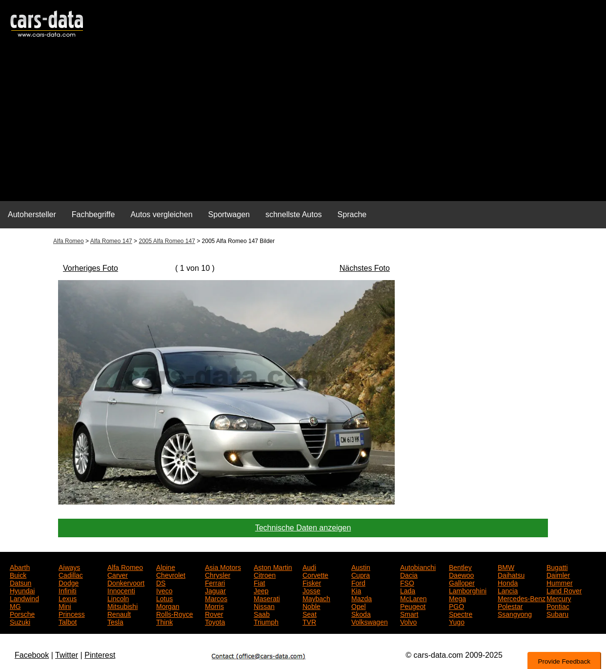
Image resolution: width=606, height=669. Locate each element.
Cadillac (71, 574)
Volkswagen (369, 621)
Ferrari (215, 582)
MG (15, 605)
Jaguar (215, 590)
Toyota (215, 621)
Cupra (360, 574)
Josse (312, 590)
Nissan (264, 605)
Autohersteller (32, 214)
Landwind (24, 598)
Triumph (266, 621)
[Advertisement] (303, 125)
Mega (457, 598)
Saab (262, 613)
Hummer (559, 582)
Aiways (69, 566)
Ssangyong (515, 613)
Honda (508, 582)
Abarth (20, 566)
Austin (360, 566)
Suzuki (20, 621)
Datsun (20, 582)
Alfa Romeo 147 (111, 241)
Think (164, 621)
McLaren (413, 598)
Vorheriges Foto (90, 268)
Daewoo (461, 574)
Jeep (261, 590)
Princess (72, 613)
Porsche (22, 613)
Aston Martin (273, 566)
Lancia (508, 590)
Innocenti (121, 590)
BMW (506, 566)
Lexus (68, 598)
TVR (309, 621)
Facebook (32, 655)
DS (160, 582)
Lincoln (118, 598)
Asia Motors (223, 566)
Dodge (69, 582)
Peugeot (412, 605)
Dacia (409, 574)
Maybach (316, 598)
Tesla (115, 621)
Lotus (164, 598)
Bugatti (557, 566)
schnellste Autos (293, 214)
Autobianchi (418, 566)
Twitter (66, 655)
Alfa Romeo (68, 241)
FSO (407, 582)
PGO (456, 605)
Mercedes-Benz (521, 598)
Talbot (68, 621)
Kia (356, 590)
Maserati (267, 598)
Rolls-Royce (174, 613)
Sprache (352, 214)
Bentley (460, 566)
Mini (65, 605)
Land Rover (564, 590)
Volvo (408, 621)
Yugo (457, 621)
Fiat (259, 582)
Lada (407, 590)
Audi (309, 566)
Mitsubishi (122, 605)
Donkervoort (125, 582)
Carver (117, 574)
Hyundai (22, 590)
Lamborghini (467, 590)
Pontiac (557, 605)
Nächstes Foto (365, 268)
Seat (310, 613)
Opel (358, 605)
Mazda (361, 598)
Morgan (167, 605)
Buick (18, 574)
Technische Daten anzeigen (303, 528)
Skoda (361, 613)
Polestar (510, 605)
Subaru (557, 613)
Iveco (164, 590)
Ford (358, 582)
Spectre (460, 613)
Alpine (165, 566)
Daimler (558, 574)
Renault (119, 613)
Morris (214, 605)
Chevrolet (170, 574)
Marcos (216, 598)
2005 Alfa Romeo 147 (167, 241)
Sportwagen (229, 214)
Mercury (558, 598)
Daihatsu (511, 574)
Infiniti (68, 590)
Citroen (265, 574)
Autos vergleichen (161, 214)
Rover (214, 613)
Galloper (462, 582)
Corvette (315, 574)
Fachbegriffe (93, 214)
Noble (312, 605)
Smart (409, 613)
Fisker (312, 582)
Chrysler (217, 574)
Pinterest (99, 655)
